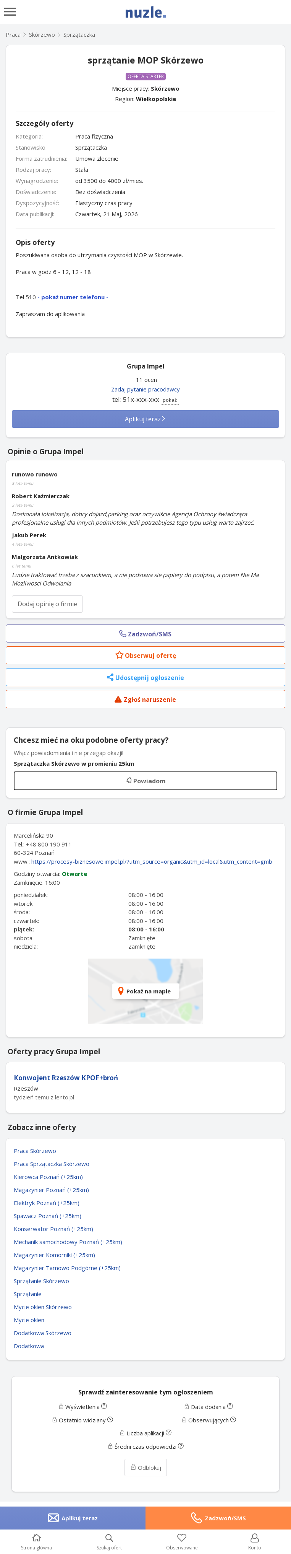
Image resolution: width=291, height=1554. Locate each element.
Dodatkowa (29, 1346)
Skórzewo (165, 88)
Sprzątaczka (79, 34)
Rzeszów (26, 1088)
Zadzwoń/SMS (225, 1518)
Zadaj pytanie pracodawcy (145, 389)
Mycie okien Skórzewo (43, 1307)
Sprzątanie (28, 1294)
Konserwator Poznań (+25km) (53, 1229)
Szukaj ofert (109, 1542)
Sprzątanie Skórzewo (41, 1281)
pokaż (170, 399)
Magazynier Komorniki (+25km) (54, 1255)
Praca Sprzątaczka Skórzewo (51, 1164)
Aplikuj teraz (145, 419)
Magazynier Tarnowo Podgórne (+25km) (67, 1268)
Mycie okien (29, 1320)
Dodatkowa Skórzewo (42, 1333)
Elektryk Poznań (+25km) (46, 1203)
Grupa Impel (146, 366)
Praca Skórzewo (35, 1150)
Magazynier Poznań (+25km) (51, 1190)
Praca (13, 34)
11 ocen (146, 379)
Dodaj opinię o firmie (47, 604)
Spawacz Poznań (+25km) (47, 1216)
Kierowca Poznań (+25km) (48, 1177)
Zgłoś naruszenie (145, 700)
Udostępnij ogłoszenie (145, 678)
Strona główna (36, 1542)
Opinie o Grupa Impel (46, 452)
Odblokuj (145, 1467)
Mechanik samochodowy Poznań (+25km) (68, 1242)
